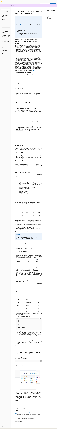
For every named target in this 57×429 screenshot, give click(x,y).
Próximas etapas (49, 18)
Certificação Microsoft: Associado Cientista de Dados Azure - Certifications (24, 416)
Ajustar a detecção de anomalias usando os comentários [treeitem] (4, 43)
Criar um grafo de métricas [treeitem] (5, 46)
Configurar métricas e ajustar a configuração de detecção (24, 405)
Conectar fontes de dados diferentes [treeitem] (5, 32)
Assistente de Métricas (29, 8)
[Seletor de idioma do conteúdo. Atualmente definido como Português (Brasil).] (4, 427)
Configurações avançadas (22, 350)
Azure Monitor (19, 24)
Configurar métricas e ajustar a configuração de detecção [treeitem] (6, 36)
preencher (21, 84)
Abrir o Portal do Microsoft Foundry (44, 3)
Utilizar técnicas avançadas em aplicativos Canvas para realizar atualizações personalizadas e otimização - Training (28, 413)
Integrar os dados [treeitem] (4, 27)
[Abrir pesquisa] (53, 1)
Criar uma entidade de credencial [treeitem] (5, 29)
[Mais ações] (41, 8)
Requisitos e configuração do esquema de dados (51, 10)
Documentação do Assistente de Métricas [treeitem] (5, 12)
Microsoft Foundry (22, 8)
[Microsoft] (1, 1)
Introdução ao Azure (53, 3)
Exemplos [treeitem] (3, 24)
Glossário (33, 70)
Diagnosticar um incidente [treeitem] (5, 41)
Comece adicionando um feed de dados (51, 13)
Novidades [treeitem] (3, 19)
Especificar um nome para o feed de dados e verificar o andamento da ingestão (51, 17)
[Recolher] (10, 8)
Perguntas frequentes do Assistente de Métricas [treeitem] (5, 21)
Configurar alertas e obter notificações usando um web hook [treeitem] (5, 38)
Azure (18, 8)
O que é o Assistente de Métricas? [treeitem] (5, 16)
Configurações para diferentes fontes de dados (22, 404)
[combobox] (5, 10)
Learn (15, 8)
